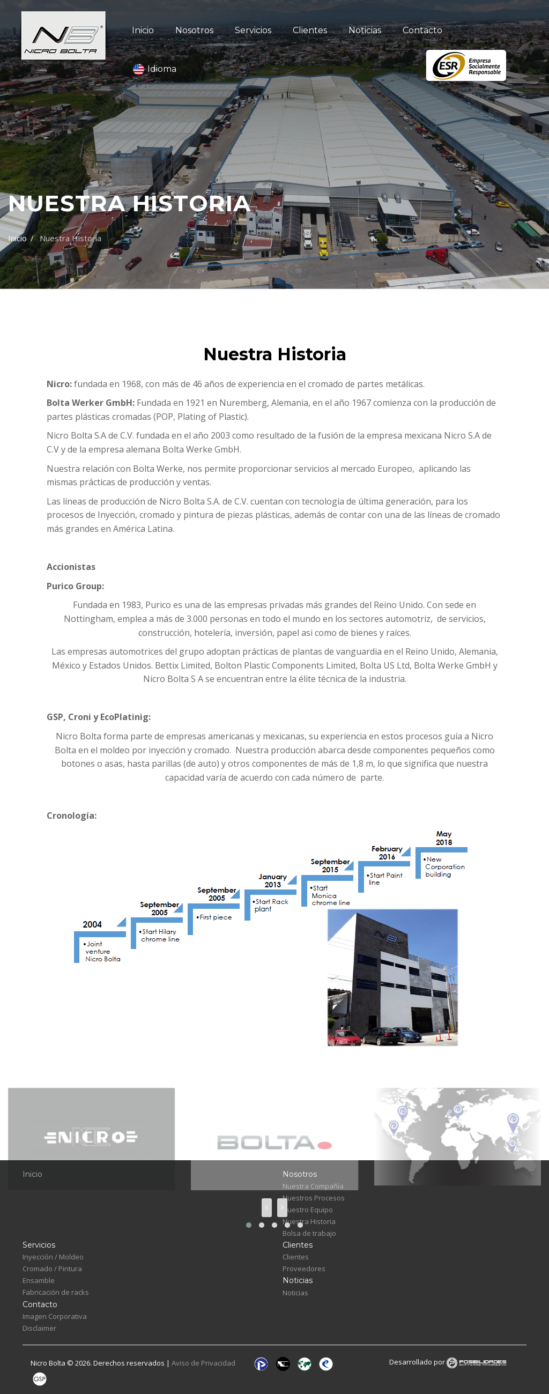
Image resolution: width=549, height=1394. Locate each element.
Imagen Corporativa (55, 1316)
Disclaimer (39, 1328)
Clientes (310, 30)
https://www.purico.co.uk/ (98, 698)
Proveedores (304, 1268)
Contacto (422, 30)
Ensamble (39, 1280)
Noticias (364, 30)
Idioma (154, 69)
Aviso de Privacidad (204, 1363)
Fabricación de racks (56, 1292)
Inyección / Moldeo (53, 1257)
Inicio (143, 30)
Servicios (253, 30)
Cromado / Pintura (52, 1268)
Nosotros (194, 30)
